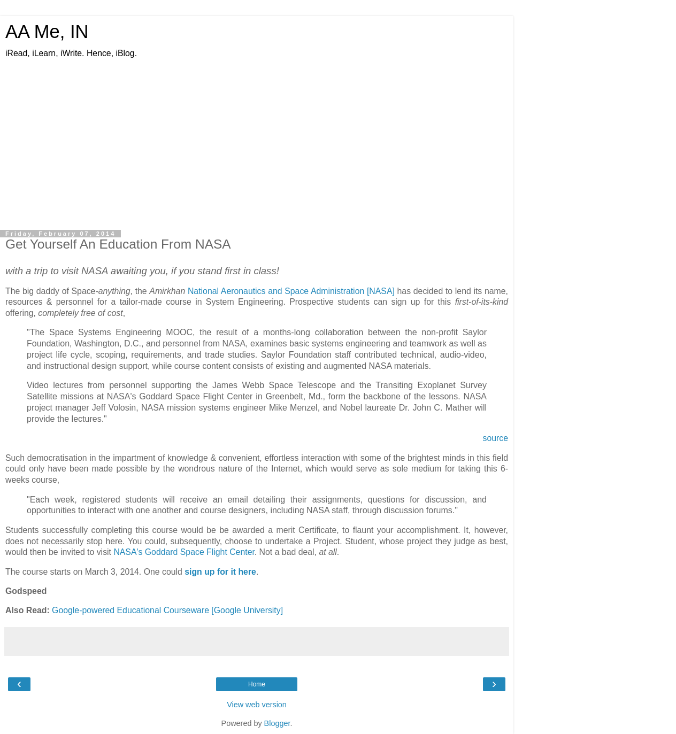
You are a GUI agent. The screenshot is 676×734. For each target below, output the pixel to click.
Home (256, 684)
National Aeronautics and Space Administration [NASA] (291, 291)
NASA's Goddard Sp (151, 552)
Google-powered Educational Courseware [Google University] (167, 610)
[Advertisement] (256, 145)
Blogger (277, 723)
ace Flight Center (222, 552)
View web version (257, 704)
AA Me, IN (47, 31)
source (495, 438)
